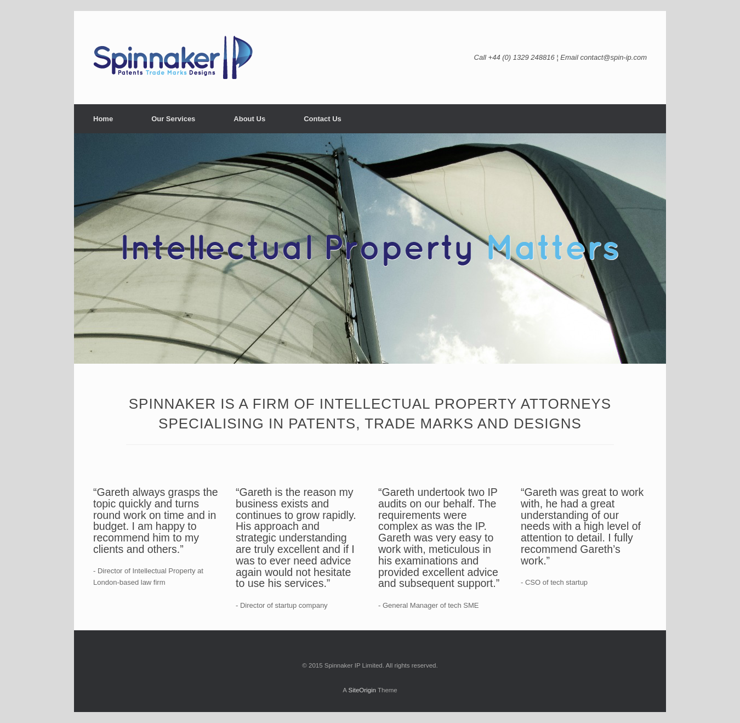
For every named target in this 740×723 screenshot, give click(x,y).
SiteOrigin (362, 690)
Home (103, 119)
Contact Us (322, 119)
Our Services (173, 119)
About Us (249, 119)
